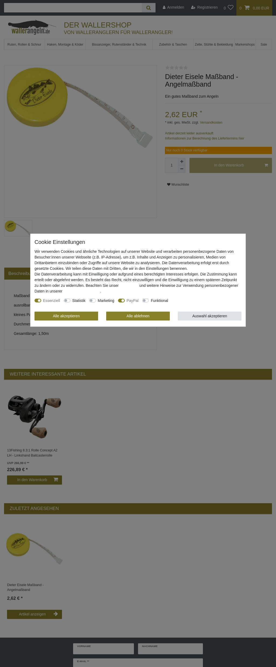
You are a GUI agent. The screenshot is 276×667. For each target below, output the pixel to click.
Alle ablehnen (138, 316)
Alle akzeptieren (66, 316)
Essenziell (51, 300)
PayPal (133, 300)
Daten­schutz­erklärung (81, 291)
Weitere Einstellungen (190, 300)
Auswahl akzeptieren (209, 316)
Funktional (159, 300)
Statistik (78, 300)
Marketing (106, 300)
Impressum (129, 285)
